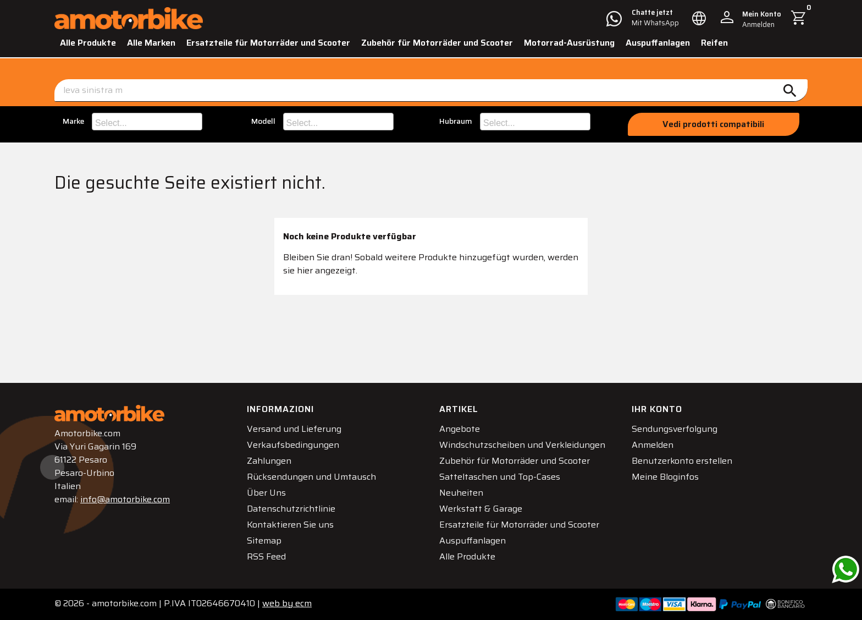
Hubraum (455, 121)
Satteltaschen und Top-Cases (499, 477)
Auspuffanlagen (658, 43)
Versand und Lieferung (294, 429)
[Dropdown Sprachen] (699, 18)
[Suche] (431, 90)
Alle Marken (151, 43)
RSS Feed (266, 556)
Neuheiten (461, 493)
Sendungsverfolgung (674, 429)
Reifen (714, 43)
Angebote (459, 429)
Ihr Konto (657, 409)
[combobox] (147, 121)
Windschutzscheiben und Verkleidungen (522, 445)
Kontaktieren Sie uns (290, 524)
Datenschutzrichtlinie (291, 508)
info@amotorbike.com (125, 499)
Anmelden (652, 445)
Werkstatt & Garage (480, 508)
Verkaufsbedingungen (293, 445)
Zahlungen (269, 461)
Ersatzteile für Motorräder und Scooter (268, 43)
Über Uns (266, 493)
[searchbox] (148, 122)
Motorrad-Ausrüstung (569, 43)
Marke (73, 121)
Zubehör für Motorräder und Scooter (437, 43)
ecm (287, 603)
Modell (263, 121)
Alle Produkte (88, 43)
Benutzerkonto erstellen (682, 461)
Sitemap (264, 540)
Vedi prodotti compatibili (713, 124)
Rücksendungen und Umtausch (311, 477)
